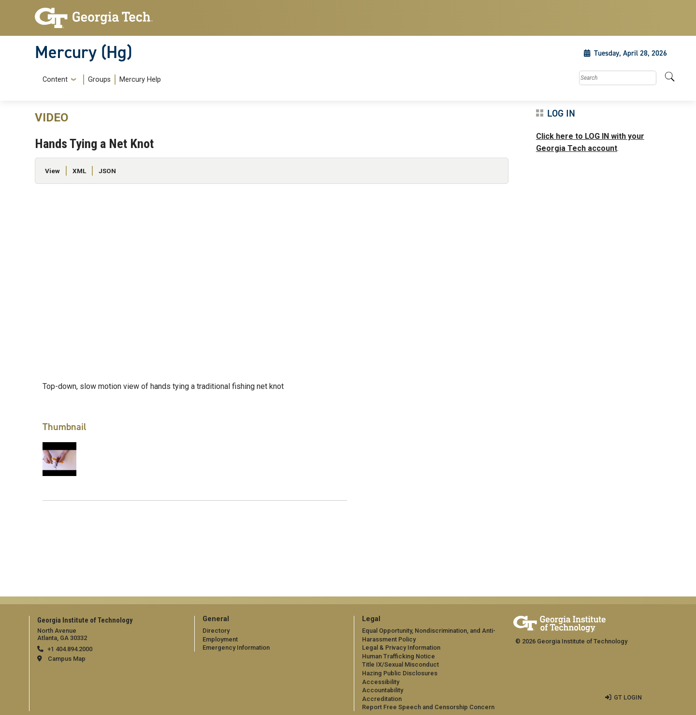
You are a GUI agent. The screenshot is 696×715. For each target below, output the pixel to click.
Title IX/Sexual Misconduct (400, 664)
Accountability (382, 690)
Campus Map (67, 658)
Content (55, 80)
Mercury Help (140, 79)
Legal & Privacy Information (401, 647)
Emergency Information (236, 647)
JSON (107, 171)
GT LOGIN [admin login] (628, 697)
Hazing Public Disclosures (399, 673)
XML (79, 171)
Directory (216, 630)
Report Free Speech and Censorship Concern (428, 707)
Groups (99, 79)
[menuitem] (100, 80)
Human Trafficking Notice (398, 656)
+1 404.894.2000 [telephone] (69, 649)
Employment (220, 639)
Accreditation (382, 698)
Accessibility (380, 681)
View (52, 171)
